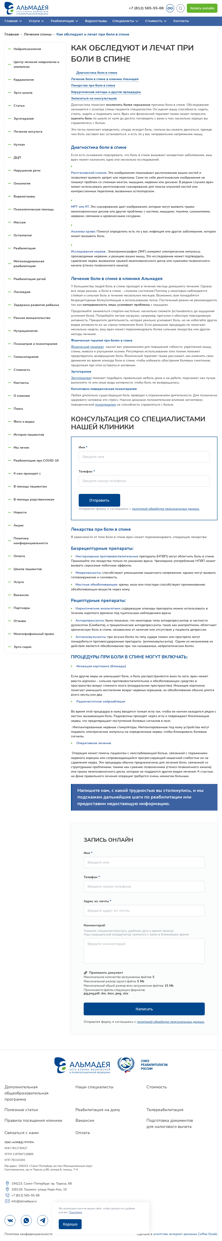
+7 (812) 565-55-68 (146, 8)
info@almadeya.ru (21, 1201)
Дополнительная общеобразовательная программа (27, 1093)
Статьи (19, 106)
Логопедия (22, 292)
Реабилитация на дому (98, 1109)
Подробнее (75, 1212)
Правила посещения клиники (33, 1120)
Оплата (19, 556)
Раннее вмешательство (32, 318)
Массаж (20, 222)
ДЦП (17, 157)
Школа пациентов (28, 569)
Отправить (99, 500)
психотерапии (105, 404)
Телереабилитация (164, 1109)
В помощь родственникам (34, 499)
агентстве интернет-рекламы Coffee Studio (185, 1234)
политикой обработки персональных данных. (166, 509)
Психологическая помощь (34, 209)
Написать (144, 1008)
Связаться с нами (22, 1132)
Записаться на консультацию (94, 98)
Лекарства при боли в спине (93, 85)
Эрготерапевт (81, 378)
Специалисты (126, 21)
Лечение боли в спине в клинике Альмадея (105, 79)
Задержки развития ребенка (36, 305)
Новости (20, 512)
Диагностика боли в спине (96, 73)
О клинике (22, 396)
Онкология (22, 183)
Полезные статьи (21, 1109)
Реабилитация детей (30, 279)
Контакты (181, 21)
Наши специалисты (94, 1087)
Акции (18, 525)
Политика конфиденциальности (31, 540)
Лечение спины (37, 34)
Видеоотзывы (96, 21)
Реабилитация (65, 21)
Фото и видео (24, 422)
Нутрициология (26, 331)
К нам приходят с (27, 473)
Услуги (37, 21)
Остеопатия (23, 235)
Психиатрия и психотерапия (35, 344)
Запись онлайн (202, 8)
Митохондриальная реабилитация (29, 263)
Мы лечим (21, 447)
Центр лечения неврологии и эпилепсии (36, 64)
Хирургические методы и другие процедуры (106, 92)
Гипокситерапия (26, 357)
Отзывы (20, 621)
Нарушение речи (27, 170)
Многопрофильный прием (34, 634)
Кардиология (24, 80)
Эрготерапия (24, 118)
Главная (14, 21)
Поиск (18, 409)
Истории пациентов (29, 434)
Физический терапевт (87, 347)
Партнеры (22, 608)
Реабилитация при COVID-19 (36, 460)
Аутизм (19, 144)
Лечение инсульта (28, 131)
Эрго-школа (23, 93)
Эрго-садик (23, 647)
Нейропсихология (27, 49)
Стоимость (156, 21)
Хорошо (70, 1224)
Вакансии (21, 595)
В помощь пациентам (30, 486)
